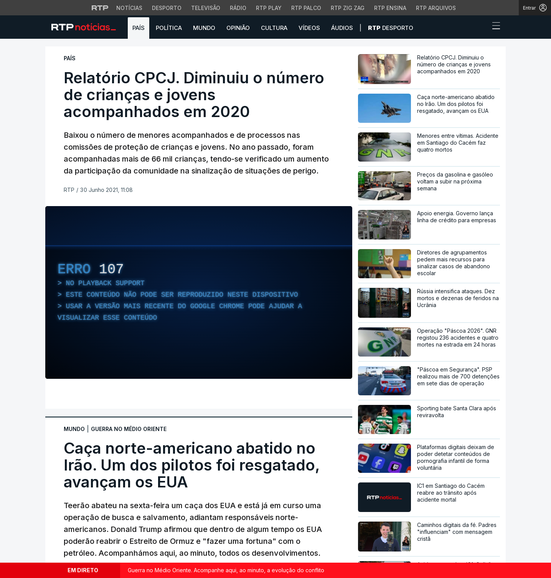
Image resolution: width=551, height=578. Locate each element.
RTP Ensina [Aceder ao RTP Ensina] (390, 8)
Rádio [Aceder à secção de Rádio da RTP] (238, 8)
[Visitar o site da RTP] (100, 7)
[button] (482, 27)
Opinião (238, 27)
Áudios (342, 27)
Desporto (390, 27)
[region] (198, 292)
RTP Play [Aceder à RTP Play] (269, 8)
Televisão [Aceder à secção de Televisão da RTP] (205, 8)
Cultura (274, 27)
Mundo (204, 27)
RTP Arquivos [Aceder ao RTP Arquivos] (436, 8)
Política (169, 27)
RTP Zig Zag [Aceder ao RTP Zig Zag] (348, 8)
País (138, 27)
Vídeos (309, 27)
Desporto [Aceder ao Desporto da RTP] (166, 8)
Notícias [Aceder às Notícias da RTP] (129, 8)
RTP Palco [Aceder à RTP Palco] (306, 8)
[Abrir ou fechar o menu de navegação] (494, 27)
